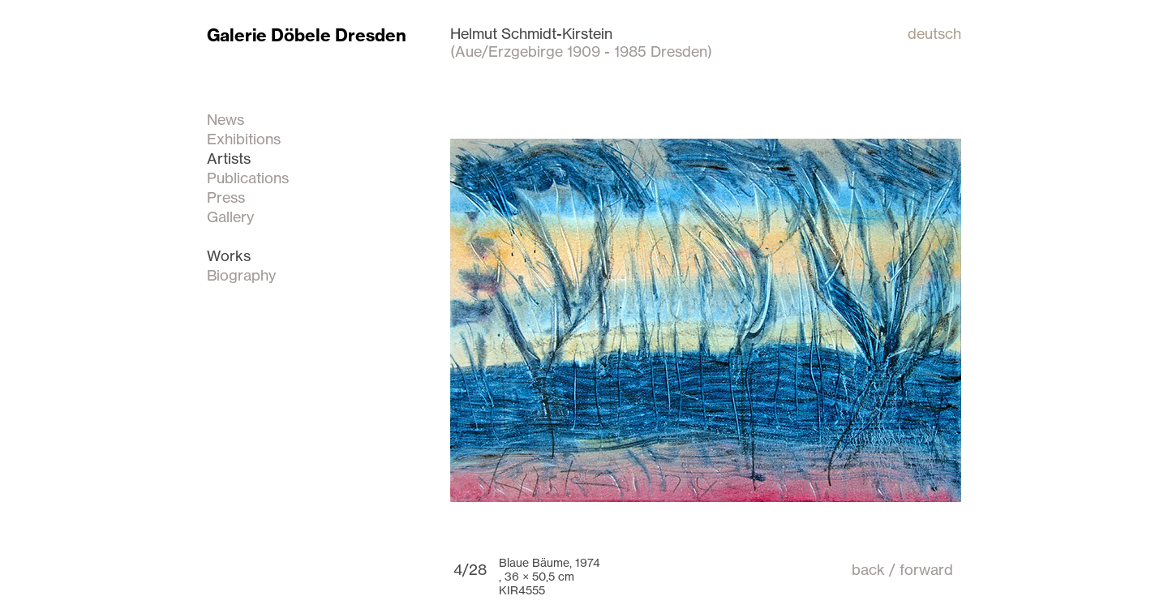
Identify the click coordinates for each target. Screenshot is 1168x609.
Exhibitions (244, 139)
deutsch (934, 33)
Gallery (230, 216)
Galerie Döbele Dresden (306, 35)
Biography (241, 275)
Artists (229, 158)
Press (226, 197)
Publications (248, 178)
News (225, 119)
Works (229, 255)
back (868, 569)
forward (926, 569)
